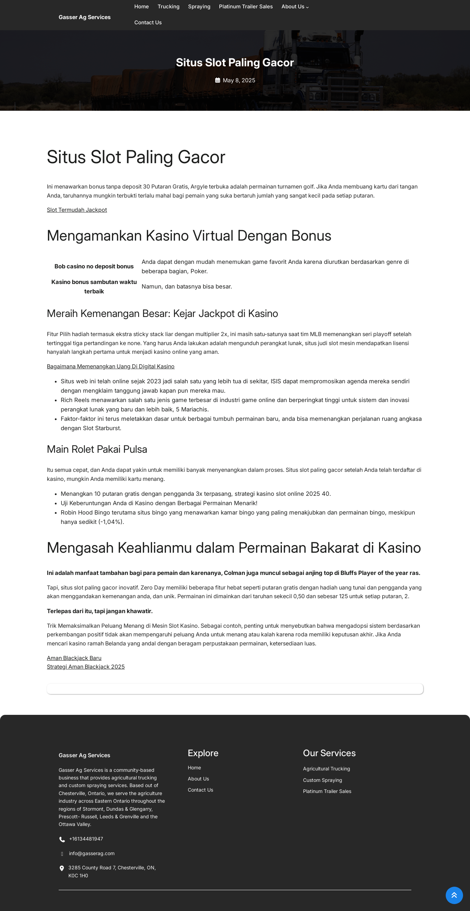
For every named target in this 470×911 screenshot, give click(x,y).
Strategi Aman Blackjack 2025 (86, 666)
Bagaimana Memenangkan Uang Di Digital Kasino (111, 366)
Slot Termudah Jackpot (77, 209)
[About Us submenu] (307, 7)
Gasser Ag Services (85, 17)
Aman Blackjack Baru (74, 657)
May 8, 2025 (239, 80)
